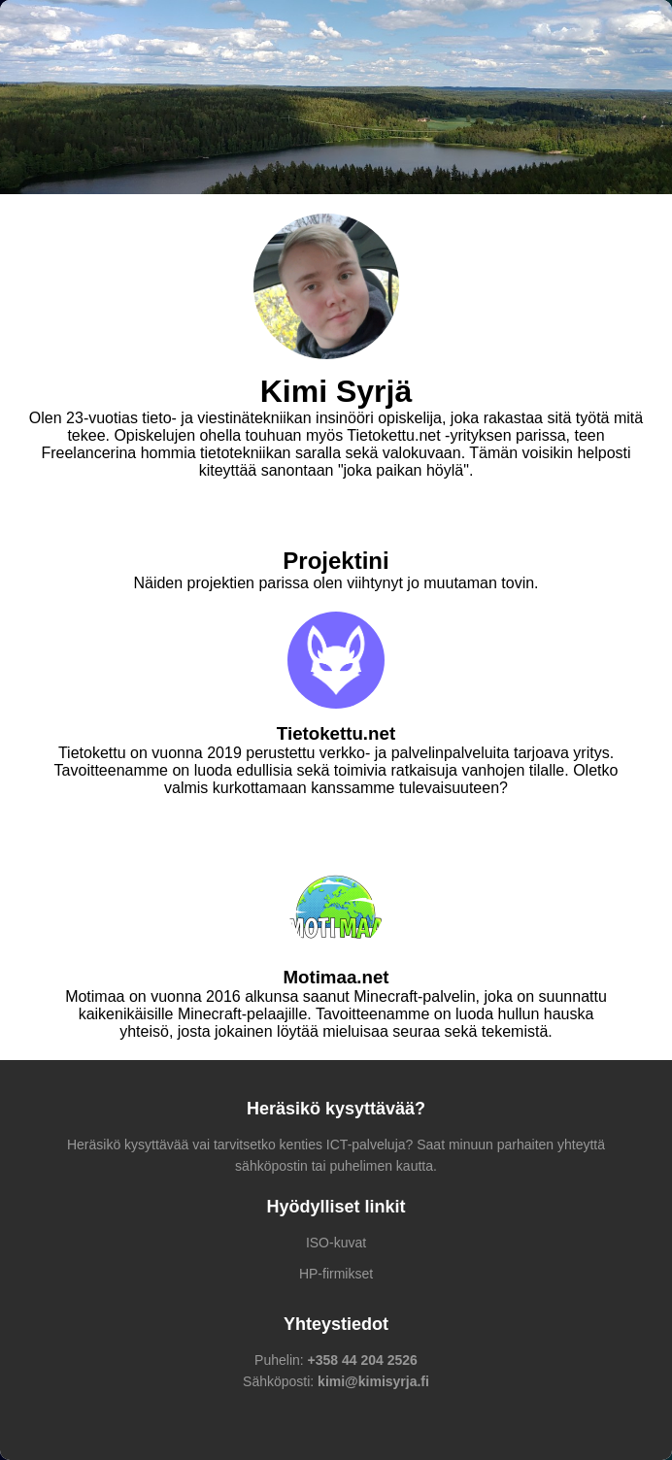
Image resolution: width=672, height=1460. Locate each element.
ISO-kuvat (336, 1242)
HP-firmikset (336, 1273)
